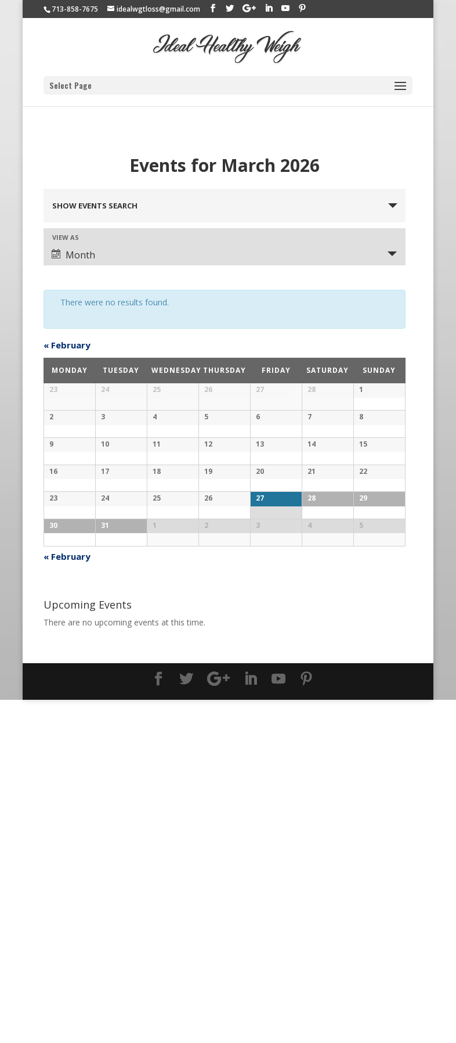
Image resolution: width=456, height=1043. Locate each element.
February (67, 345)
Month (73, 255)
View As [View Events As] (65, 237)
